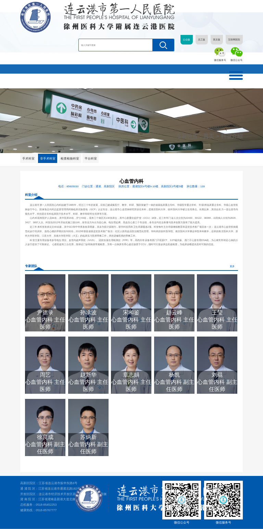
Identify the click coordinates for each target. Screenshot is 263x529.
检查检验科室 (70, 158)
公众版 (186, 39)
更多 (232, 266)
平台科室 (91, 158)
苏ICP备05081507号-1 (230, 524)
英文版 (216, 39)
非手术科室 (48, 158)
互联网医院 (234, 39)
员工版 (201, 39)
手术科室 (28, 158)
